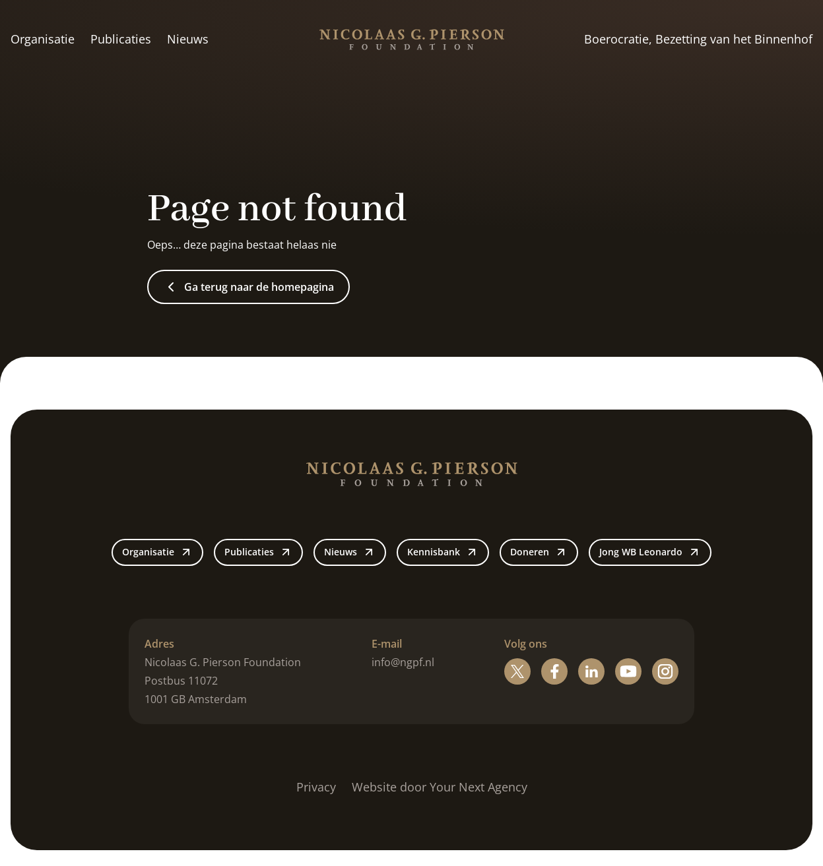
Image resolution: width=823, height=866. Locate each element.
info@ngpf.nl (403, 662)
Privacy (316, 787)
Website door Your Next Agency (439, 787)
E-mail (387, 643)
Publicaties (120, 39)
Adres (159, 643)
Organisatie (43, 39)
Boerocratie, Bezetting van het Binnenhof (698, 39)
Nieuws (188, 39)
